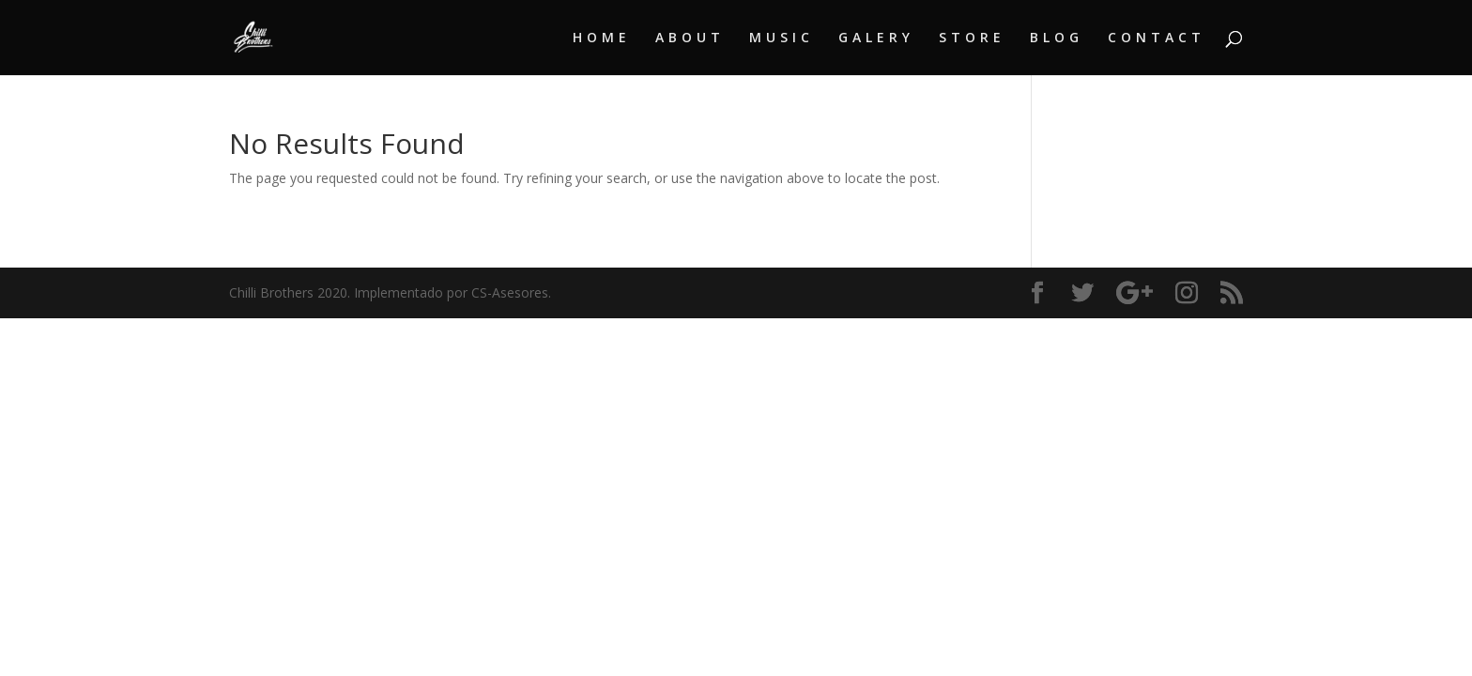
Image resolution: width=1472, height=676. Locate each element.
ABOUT (690, 38)
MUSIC (781, 38)
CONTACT (1156, 38)
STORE (972, 38)
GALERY (876, 38)
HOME (602, 38)
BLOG (1056, 38)
